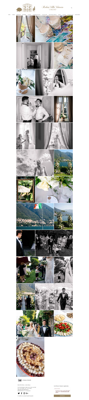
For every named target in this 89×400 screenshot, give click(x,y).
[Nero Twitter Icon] (19, 393)
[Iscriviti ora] (62, 396)
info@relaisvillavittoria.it (24, 389)
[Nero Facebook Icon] (21, 393)
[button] (36, 15)
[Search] (71, 8)
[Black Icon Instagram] (24, 393)
